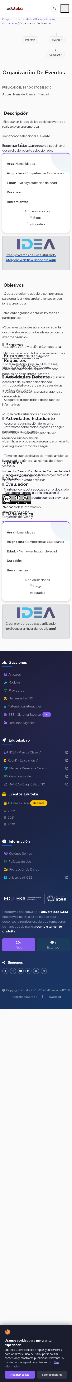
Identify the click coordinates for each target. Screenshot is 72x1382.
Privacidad (54, 996)
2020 (9, 824)
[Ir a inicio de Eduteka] (15, 8)
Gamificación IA (36, 776)
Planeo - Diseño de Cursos (36, 768)
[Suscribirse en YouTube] (21, 971)
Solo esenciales (52, 1374)
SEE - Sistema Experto (27, 714)
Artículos (12, 674)
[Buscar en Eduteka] (54, 8)
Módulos (12, 682)
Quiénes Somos (18, 853)
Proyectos (14, 690)
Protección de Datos (21, 869)
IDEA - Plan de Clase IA (36, 752)
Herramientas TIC (18, 698)
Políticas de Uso (17, 861)
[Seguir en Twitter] (36, 971)
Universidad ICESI (36, 877)
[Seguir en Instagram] (13, 971)
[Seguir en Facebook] (5, 971)
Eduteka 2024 (25, 803)
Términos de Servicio (24, 996)
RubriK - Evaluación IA (36, 760)
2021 (9, 817)
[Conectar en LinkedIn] (28, 971)
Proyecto (8, 19)
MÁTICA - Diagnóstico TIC (36, 784)
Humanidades (25, 19)
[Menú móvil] (64, 8)
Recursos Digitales (19, 723)
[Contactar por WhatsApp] (44, 971)
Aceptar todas (20, 1374)
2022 (9, 811)
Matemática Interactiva (22, 706)
